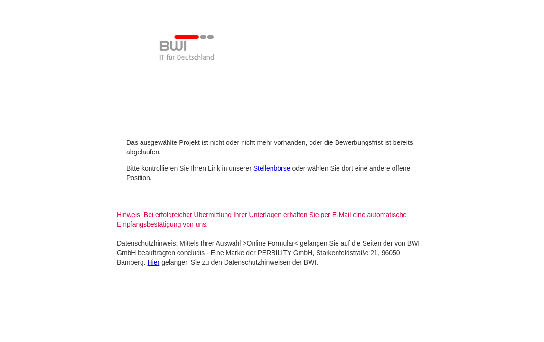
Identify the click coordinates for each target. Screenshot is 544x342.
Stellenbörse (272, 168)
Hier (154, 262)
